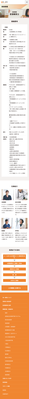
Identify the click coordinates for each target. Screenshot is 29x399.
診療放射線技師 (9, 361)
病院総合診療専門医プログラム (12, 316)
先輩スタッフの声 (7, 378)
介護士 (6, 344)
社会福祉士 (8, 350)
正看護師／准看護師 (10, 326)
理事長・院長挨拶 (7, 301)
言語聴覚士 (8, 371)
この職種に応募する (14, 288)
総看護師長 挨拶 (7, 305)
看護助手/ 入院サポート (11, 333)
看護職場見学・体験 (10, 330)
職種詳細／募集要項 (8, 309)
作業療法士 (8, 368)
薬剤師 (6, 354)
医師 (6, 313)
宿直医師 (7, 323)
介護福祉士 (8, 347)
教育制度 (5, 382)
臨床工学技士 (8, 357)
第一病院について (7, 297)
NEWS (4, 390)
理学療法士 (8, 364)
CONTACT (5, 394)
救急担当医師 (8, 319)
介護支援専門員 (9, 340)
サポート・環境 (6, 386)
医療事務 (7, 374)
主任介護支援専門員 (10, 337)
